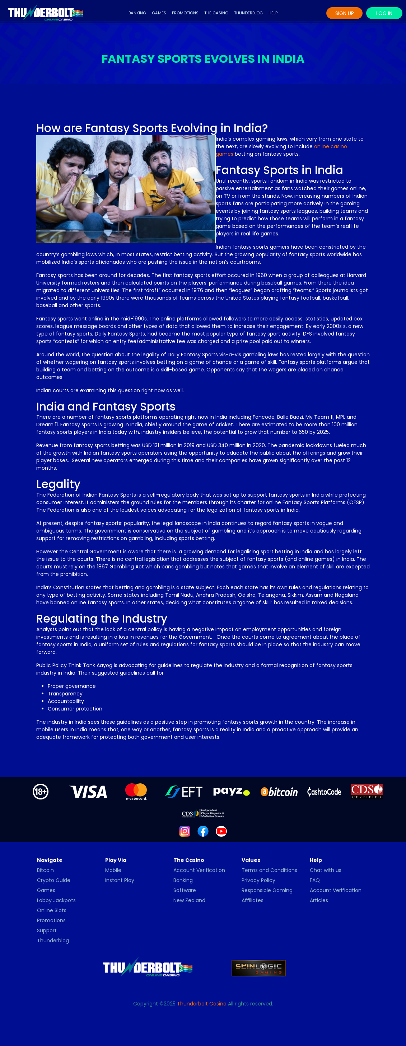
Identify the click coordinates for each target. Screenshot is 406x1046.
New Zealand (189, 900)
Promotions (185, 13)
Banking (137, 13)
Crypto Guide (53, 880)
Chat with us (325, 870)
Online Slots (51, 910)
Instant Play (119, 880)
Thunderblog (248, 13)
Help (273, 13)
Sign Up (344, 13)
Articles (319, 900)
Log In (384, 13)
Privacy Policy (258, 880)
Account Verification (199, 870)
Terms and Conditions (269, 870)
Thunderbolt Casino (202, 1003)
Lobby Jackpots (56, 900)
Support (47, 930)
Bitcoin (45, 870)
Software (184, 890)
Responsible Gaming (267, 890)
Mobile (113, 870)
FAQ (315, 880)
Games (159, 13)
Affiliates (252, 900)
